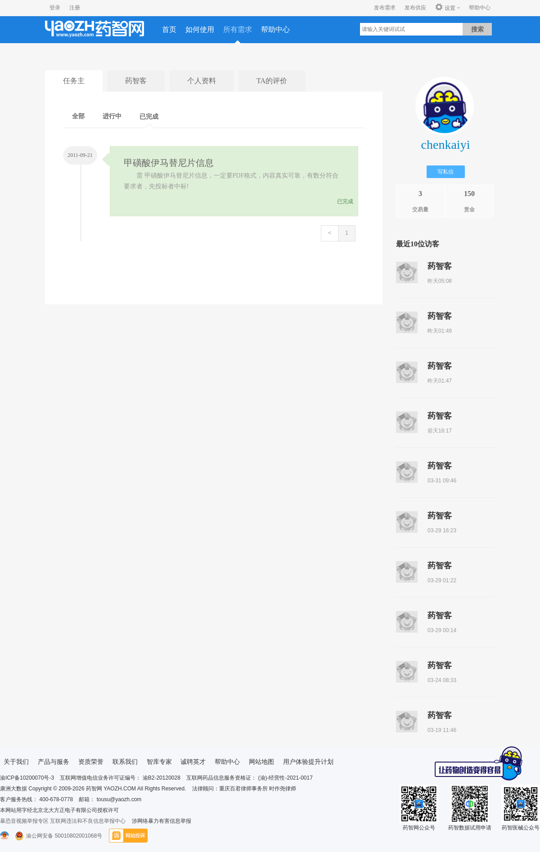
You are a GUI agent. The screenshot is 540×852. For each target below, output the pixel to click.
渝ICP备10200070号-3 (27, 778)
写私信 (445, 172)
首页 (169, 29)
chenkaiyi (445, 145)
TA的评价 (271, 81)
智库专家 (159, 761)
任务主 (74, 81)
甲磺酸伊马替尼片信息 (169, 163)
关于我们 (16, 761)
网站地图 (261, 761)
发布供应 (415, 7)
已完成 (149, 116)
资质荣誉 (91, 761)
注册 (74, 7)
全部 (78, 116)
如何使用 (199, 29)
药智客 (136, 81)
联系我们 (125, 761)
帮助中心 (479, 7)
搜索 (477, 29)
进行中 (112, 116)
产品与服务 (53, 761)
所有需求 (237, 29)
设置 (445, 7)
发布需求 (385, 7)
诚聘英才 (193, 761)
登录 (55, 7)
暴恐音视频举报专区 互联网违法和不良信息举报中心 (63, 821)
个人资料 (201, 81)
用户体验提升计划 (308, 761)
